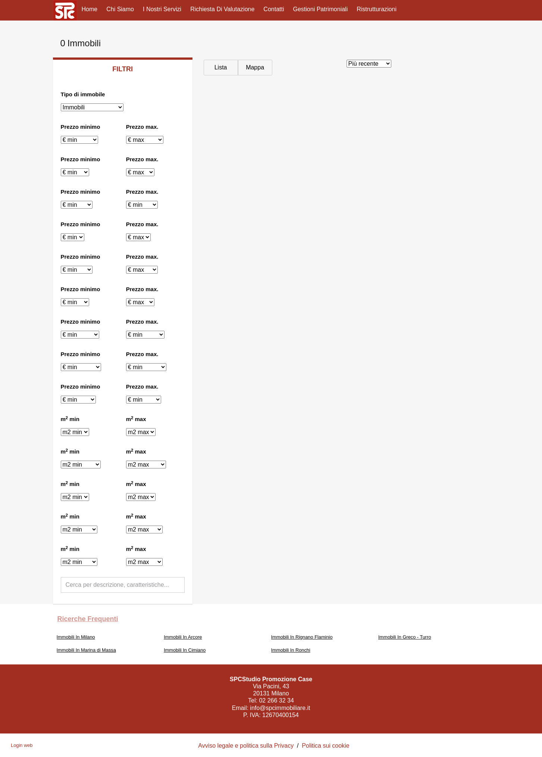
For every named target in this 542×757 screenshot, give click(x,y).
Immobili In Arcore (183, 637)
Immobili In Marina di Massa (86, 650)
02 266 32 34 (276, 700)
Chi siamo (120, 9)
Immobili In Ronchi (290, 650)
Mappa (255, 67)
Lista (220, 67)
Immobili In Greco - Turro (404, 637)
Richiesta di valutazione (222, 9)
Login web (21, 745)
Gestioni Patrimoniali (320, 9)
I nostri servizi (162, 9)
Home (90, 9)
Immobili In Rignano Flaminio (302, 637)
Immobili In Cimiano (185, 650)
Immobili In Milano (76, 637)
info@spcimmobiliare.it (280, 708)
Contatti (273, 9)
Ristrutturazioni (377, 9)
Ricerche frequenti (87, 619)
